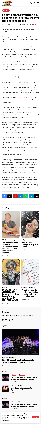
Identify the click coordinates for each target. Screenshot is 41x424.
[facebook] (3, 320)
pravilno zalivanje (23, 97)
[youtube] (6, 319)
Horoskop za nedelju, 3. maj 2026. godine (30, 245)
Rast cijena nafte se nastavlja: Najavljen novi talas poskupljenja (22, 389)
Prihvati (35, 417)
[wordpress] (13, 320)
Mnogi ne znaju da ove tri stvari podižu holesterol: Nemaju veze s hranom (29, 293)
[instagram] (9, 320)
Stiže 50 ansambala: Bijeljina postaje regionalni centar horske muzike (18, 361)
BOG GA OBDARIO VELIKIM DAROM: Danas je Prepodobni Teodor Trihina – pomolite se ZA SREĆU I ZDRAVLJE (10, 295)
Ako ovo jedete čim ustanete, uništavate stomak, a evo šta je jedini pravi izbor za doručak (10, 248)
